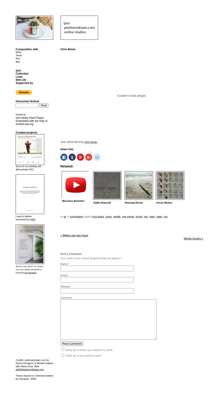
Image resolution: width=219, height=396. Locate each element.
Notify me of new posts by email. (83, 355)
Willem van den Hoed (74, 235)
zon (166, 216)
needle (117, 216)
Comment (66, 297)
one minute (128, 216)
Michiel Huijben (45, 363)
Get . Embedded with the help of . (31, 121)
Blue (18, 62)
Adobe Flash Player (32, 117)
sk (65, 216)
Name (63, 264)
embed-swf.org (24, 124)
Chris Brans (90, 142)
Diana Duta (27, 366)
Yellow (19, 55)
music (108, 216)
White (18, 52)
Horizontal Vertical (27, 101)
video (152, 216)
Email (63, 275)
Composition (76, 216)
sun (146, 216)
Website (65, 286)
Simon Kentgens (25, 363)
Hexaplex (24, 378)
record (138, 216)
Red (18, 58)
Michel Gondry (193, 238)
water (159, 216)
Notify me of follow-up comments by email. (89, 350)
